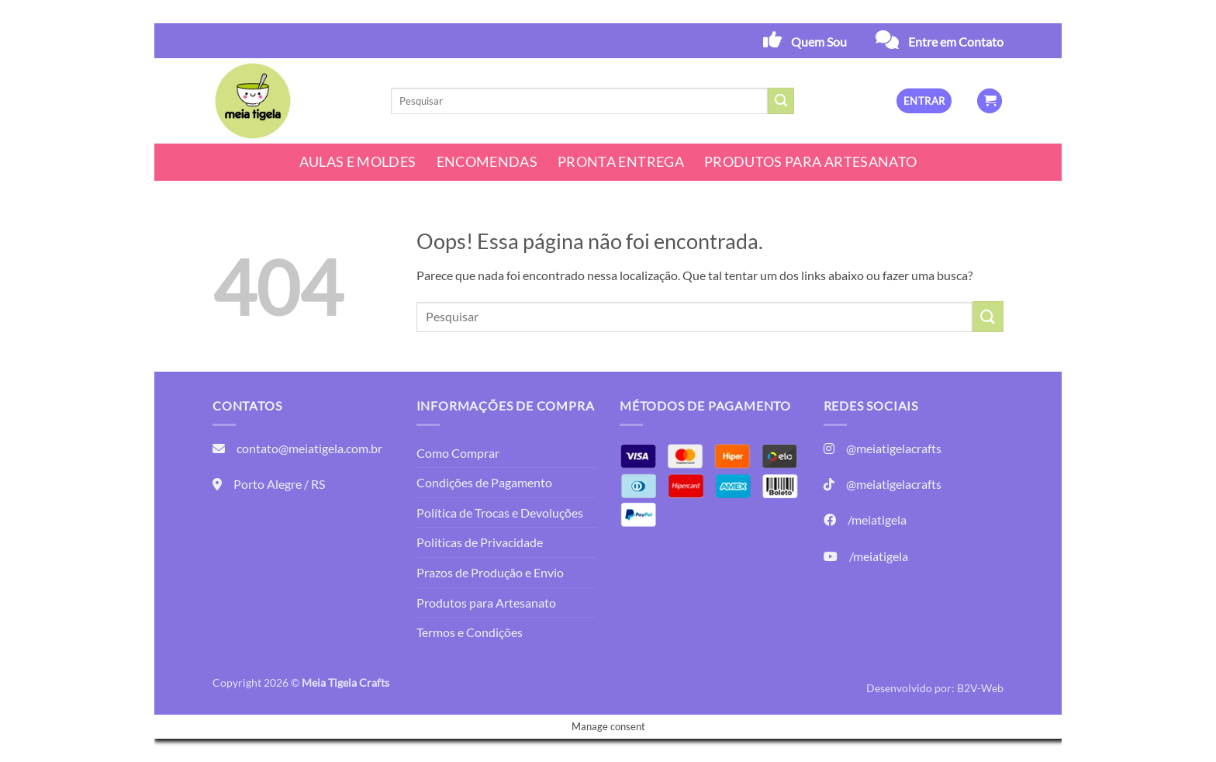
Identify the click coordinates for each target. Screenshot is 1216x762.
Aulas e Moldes (357, 162)
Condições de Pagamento (484, 482)
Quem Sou (819, 41)
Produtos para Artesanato (810, 162)
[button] (924, 101)
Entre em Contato (956, 41)
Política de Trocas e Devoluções (499, 512)
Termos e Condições (469, 632)
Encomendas (487, 162)
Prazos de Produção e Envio (490, 572)
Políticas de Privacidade (479, 542)
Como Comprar (457, 452)
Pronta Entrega (621, 162)
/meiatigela (877, 519)
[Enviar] (781, 101)
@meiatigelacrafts (893, 448)
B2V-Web (980, 687)
